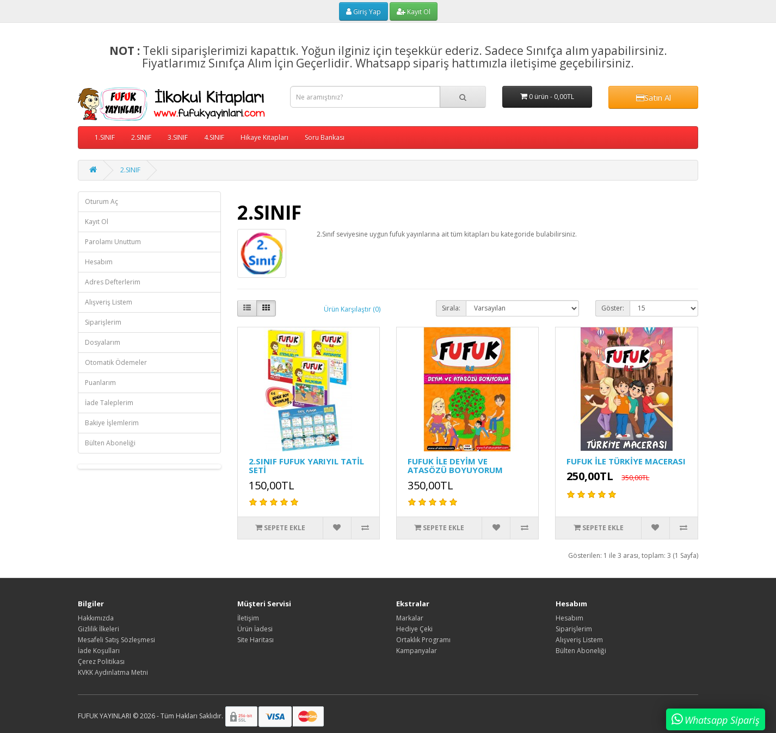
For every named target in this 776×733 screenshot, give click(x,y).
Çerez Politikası (101, 661)
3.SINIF (178, 137)
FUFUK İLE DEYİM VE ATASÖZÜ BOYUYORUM (455, 466)
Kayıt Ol (413, 11)
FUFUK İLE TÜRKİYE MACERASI (626, 461)
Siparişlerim (103, 322)
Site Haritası (255, 639)
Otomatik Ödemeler (116, 362)
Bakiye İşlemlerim (112, 422)
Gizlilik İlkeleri (98, 628)
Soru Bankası (324, 137)
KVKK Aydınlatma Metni (113, 672)
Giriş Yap (363, 11)
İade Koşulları (99, 650)
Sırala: (451, 308)
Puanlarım (100, 382)
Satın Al (653, 97)
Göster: (612, 308)
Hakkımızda (96, 618)
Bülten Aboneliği (110, 443)
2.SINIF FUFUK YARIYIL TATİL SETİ (306, 466)
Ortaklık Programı (423, 639)
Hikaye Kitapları (264, 137)
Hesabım (99, 261)
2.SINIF (141, 137)
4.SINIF (214, 137)
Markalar (409, 618)
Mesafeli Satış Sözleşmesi (116, 639)
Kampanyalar (416, 650)
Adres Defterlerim (112, 282)
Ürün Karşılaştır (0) (352, 309)
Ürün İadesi (255, 628)
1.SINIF (105, 137)
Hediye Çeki (414, 628)
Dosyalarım (102, 342)
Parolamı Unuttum (113, 241)
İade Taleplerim (109, 402)
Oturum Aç (101, 201)
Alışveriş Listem (108, 302)
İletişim (248, 618)
